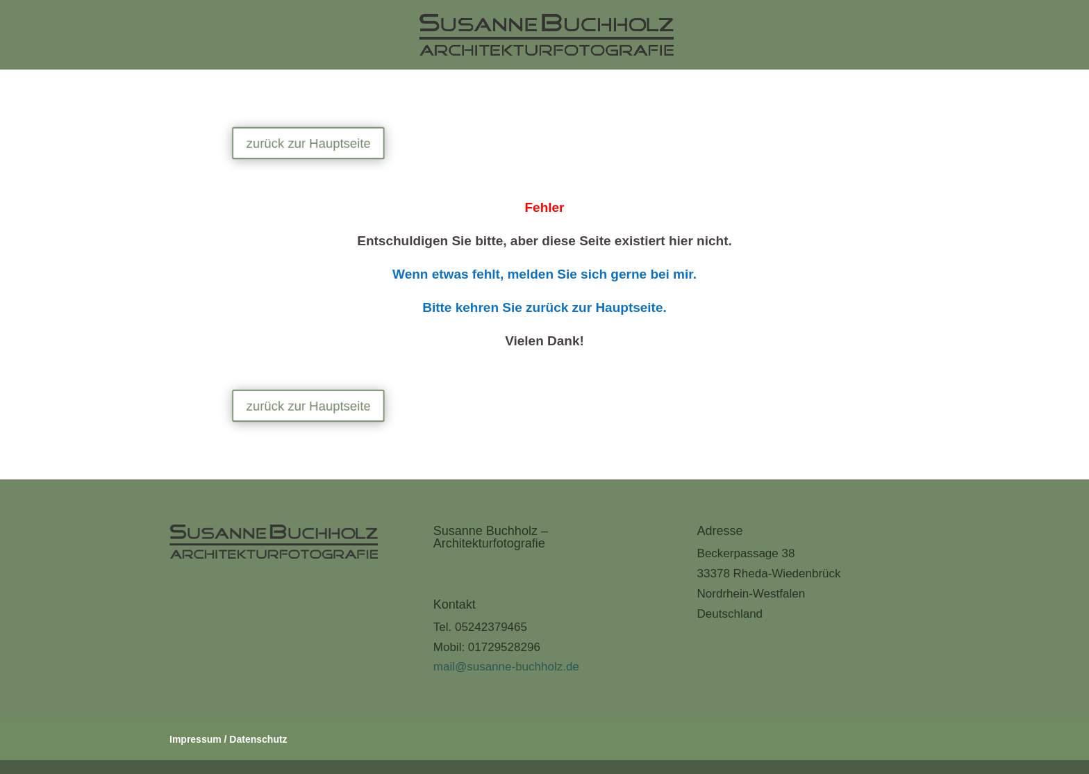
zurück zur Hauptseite (315, 143)
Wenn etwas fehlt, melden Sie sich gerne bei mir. (544, 274)
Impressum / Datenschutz (228, 739)
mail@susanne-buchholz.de (506, 666)
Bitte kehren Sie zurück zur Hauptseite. (544, 307)
